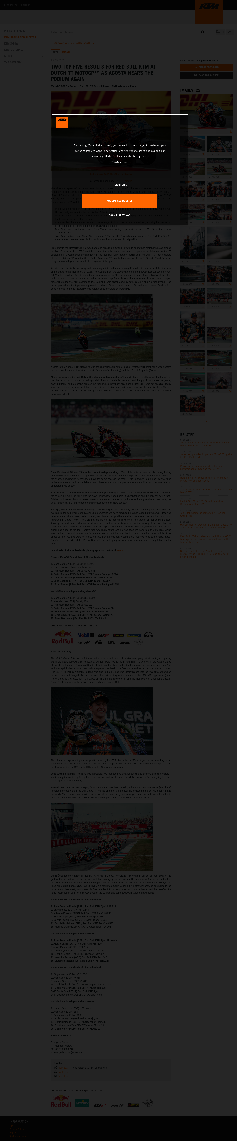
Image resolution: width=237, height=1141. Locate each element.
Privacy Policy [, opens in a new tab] (117, 162)
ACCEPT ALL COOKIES (120, 200)
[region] (120, 169)
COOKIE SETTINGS (120, 215)
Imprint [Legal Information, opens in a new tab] (125, 162)
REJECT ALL (120, 184)
